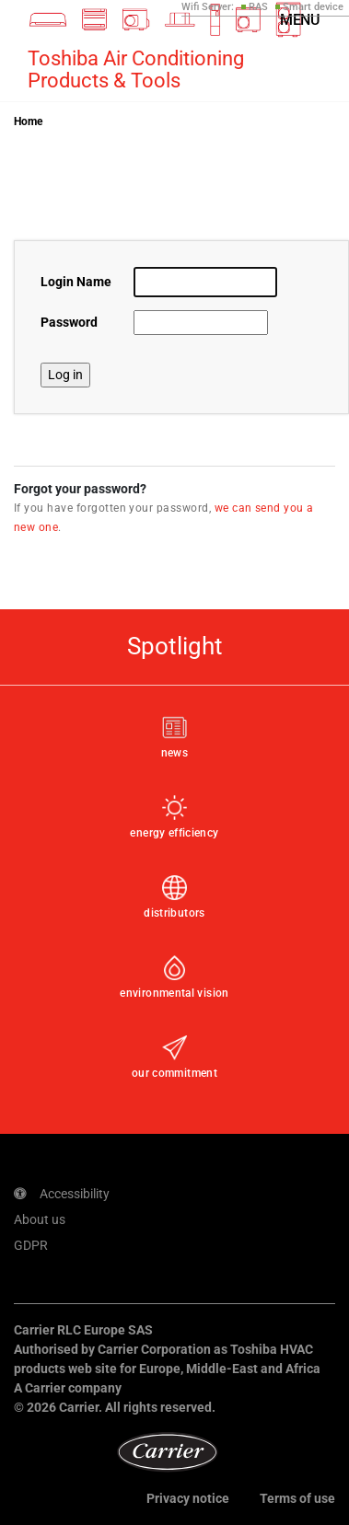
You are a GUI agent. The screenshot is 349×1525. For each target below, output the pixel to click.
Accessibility (62, 1193)
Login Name (76, 281)
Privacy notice (187, 1498)
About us (39, 1219)
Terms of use (297, 1498)
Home (28, 121)
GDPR (31, 1245)
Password (69, 322)
